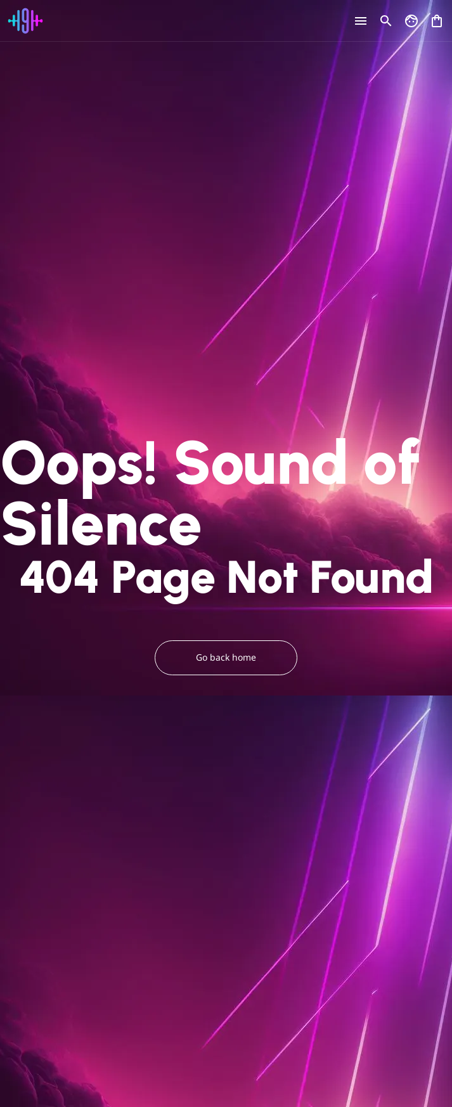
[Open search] (386, 21)
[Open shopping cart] (436, 18)
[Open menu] (360, 21)
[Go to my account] (411, 21)
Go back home (226, 657)
